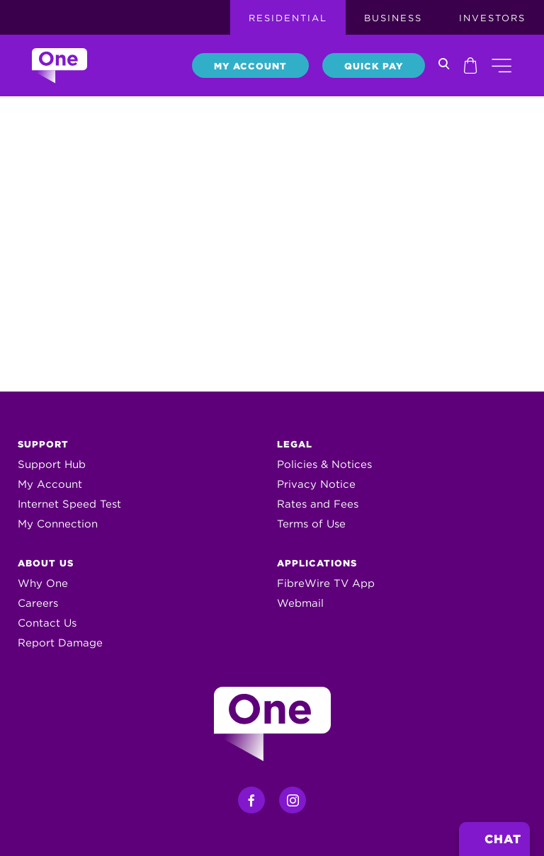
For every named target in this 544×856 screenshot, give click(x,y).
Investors (492, 18)
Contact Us (47, 623)
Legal (294, 444)
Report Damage (60, 643)
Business (393, 18)
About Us (46, 563)
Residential (288, 18)
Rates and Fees (317, 504)
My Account (250, 66)
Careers (38, 603)
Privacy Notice (316, 484)
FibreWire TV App (326, 583)
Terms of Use (311, 524)
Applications (317, 563)
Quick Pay (373, 66)
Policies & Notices (324, 464)
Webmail (300, 603)
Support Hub (52, 464)
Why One (43, 583)
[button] (501, 65)
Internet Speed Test (69, 504)
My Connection (58, 524)
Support (43, 444)
